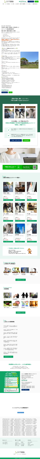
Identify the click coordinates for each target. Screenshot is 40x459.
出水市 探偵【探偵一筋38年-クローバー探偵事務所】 (31, 419)
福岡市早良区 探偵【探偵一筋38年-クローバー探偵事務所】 (31, 420)
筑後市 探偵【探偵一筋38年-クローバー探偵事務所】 (8, 435)
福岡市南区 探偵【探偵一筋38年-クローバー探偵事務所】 (19, 435)
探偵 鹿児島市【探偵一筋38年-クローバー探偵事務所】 (8, 419)
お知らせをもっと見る (8, 356)
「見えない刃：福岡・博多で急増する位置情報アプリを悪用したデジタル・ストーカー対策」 (10, 337)
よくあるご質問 (29, 445)
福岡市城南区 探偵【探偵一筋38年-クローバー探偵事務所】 (8, 425)
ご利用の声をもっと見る (20, 279)
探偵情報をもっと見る (20, 312)
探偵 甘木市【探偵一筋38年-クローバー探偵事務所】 (19, 430)
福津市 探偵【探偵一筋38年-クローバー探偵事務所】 (31, 425)
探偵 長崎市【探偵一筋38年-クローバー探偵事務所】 (30, 421)
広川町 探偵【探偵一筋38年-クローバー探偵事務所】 (8, 420)
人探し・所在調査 (17, 445)
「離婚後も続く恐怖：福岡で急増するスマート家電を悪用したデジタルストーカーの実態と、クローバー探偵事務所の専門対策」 (10, 349)
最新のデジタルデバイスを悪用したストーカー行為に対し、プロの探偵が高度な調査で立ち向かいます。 (10, 326)
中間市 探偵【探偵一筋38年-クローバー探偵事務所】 (19, 429)
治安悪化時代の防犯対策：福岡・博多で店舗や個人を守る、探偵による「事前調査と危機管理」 (10, 333)
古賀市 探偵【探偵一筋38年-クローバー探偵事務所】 (19, 426)
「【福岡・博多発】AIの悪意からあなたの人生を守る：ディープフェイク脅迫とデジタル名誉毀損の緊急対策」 (10, 353)
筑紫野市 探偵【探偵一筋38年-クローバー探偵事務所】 (20, 419)
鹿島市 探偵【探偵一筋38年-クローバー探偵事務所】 (19, 428)
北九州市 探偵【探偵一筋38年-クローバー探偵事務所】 (30, 428)
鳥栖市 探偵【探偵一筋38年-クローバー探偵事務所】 (19, 420)
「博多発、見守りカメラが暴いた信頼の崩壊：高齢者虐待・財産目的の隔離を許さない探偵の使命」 (10, 345)
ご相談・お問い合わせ (30, 1)
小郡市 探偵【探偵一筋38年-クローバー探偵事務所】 (31, 435)
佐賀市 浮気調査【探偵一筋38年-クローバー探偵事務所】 (19, 424)
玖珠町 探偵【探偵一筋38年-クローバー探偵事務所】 (31, 433)
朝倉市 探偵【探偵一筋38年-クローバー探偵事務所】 (8, 421)
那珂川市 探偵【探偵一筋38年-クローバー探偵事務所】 (19, 434)
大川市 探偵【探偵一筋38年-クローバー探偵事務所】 (19, 421)
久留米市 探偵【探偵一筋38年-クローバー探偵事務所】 (8, 433)
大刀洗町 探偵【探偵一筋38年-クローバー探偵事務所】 (31, 434)
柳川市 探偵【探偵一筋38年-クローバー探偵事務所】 (8, 430)
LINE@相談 (36, 1)
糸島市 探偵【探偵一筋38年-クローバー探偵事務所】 (8, 434)
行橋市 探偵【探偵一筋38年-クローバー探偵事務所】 (30, 429)
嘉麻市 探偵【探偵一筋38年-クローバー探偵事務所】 (8, 424)
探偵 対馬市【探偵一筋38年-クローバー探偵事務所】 (30, 426)
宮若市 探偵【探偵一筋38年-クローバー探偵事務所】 (20, 425)
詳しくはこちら (8, 220)
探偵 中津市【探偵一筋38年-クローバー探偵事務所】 (8, 426)
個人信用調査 (22, 445)
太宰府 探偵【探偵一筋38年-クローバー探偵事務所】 (8, 429)
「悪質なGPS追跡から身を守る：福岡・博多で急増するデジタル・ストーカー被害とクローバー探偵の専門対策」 (10, 341)
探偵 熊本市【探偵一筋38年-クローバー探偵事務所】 (8, 428)
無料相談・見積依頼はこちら (25, 389)
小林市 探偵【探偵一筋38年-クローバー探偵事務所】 (30, 430)
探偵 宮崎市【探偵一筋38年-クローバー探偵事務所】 (19, 433)
